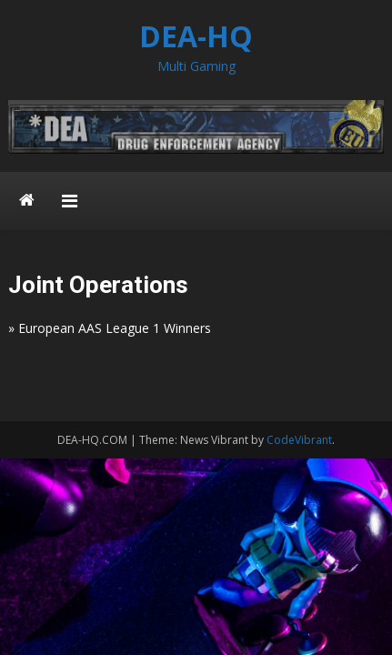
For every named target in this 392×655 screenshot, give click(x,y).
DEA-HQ (196, 35)
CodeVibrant (299, 440)
